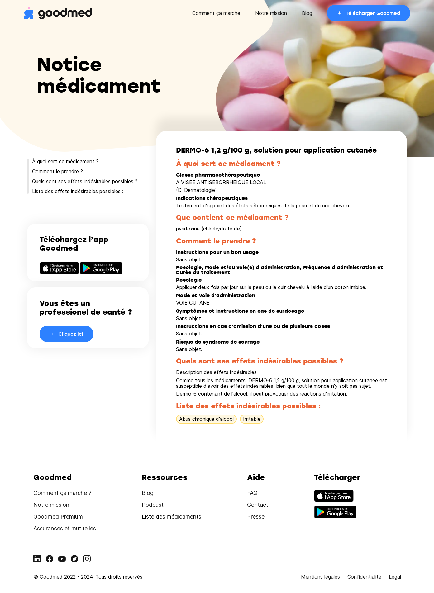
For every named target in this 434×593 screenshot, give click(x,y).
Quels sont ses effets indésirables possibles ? (84, 181)
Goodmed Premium (58, 516)
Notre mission (271, 13)
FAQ (252, 493)
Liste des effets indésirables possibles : (77, 191)
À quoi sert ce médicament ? (65, 161)
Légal (395, 577)
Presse (256, 516)
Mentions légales (320, 577)
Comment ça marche (216, 13)
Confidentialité (364, 577)
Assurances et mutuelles (64, 528)
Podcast (153, 504)
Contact (257, 504)
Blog (307, 13)
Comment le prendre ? (57, 171)
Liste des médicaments (171, 516)
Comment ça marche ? (62, 493)
